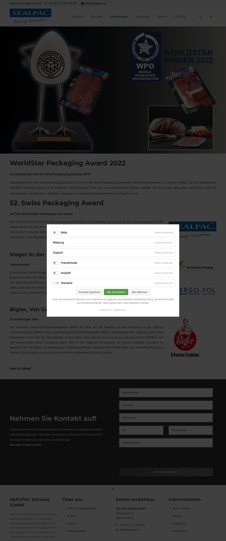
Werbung (58, 242)
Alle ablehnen (140, 292)
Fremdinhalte (69, 263)
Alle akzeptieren (116, 292)
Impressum (105, 310)
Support (58, 252)
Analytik (66, 273)
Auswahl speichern (89, 292)
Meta (64, 232)
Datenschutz (120, 310)
